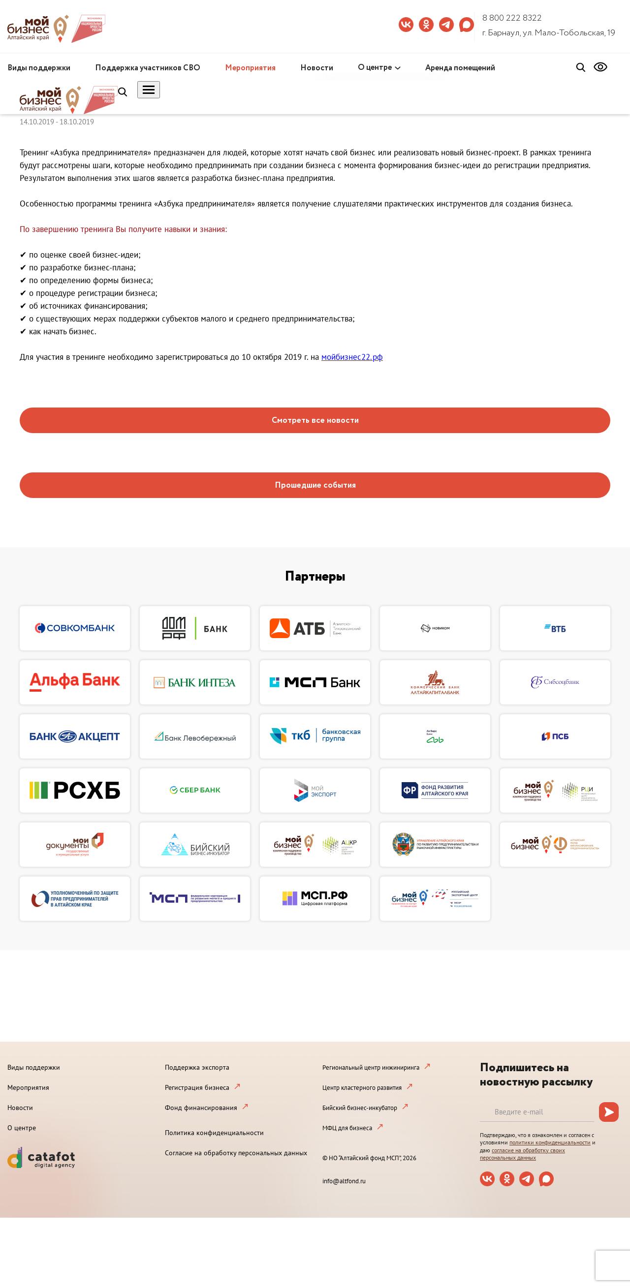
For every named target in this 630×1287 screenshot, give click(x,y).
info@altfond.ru (344, 1181)
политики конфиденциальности (550, 1142)
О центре (375, 67)
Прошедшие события (315, 485)
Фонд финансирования (201, 1107)
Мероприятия (250, 68)
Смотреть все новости (315, 420)
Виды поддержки (38, 68)
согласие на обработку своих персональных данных (522, 1154)
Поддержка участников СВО (147, 68)
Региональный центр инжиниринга (370, 1067)
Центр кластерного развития (362, 1087)
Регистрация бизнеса (197, 1087)
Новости (316, 68)
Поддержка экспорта (197, 1067)
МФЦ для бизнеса (347, 1128)
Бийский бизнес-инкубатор (359, 1108)
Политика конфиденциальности (214, 1132)
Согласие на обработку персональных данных (236, 1152)
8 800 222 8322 (512, 18)
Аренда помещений (460, 68)
